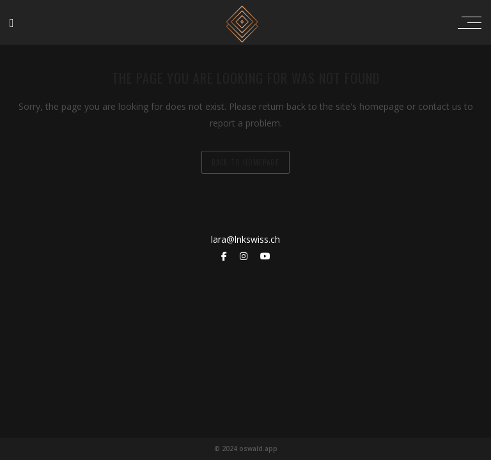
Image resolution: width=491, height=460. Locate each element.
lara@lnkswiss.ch (245, 239)
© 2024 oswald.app (245, 448)
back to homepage (245, 162)
